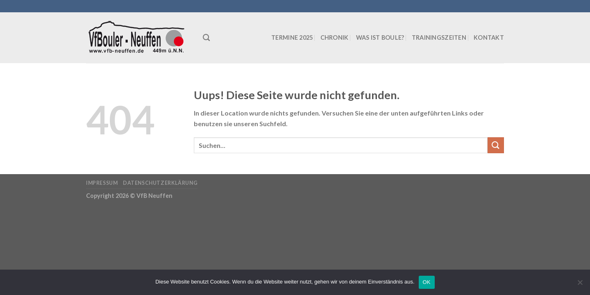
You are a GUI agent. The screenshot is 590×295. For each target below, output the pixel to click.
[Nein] (580, 284)
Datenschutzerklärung (160, 183)
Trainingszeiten (439, 37)
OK (427, 282)
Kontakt (489, 37)
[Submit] (496, 145)
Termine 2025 (292, 37)
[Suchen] (206, 38)
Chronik (334, 37)
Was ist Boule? (380, 37)
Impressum (102, 183)
